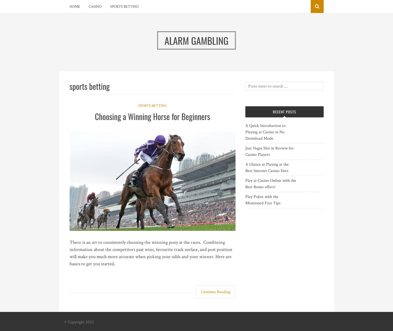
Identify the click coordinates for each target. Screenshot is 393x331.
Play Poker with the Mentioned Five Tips (263, 200)
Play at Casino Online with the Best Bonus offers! (270, 184)
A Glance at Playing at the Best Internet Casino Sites (267, 168)
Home (75, 6)
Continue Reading (216, 292)
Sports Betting (124, 6)
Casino (95, 6)
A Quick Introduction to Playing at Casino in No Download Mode (265, 132)
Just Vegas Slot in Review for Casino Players (269, 151)
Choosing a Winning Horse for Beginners (152, 116)
